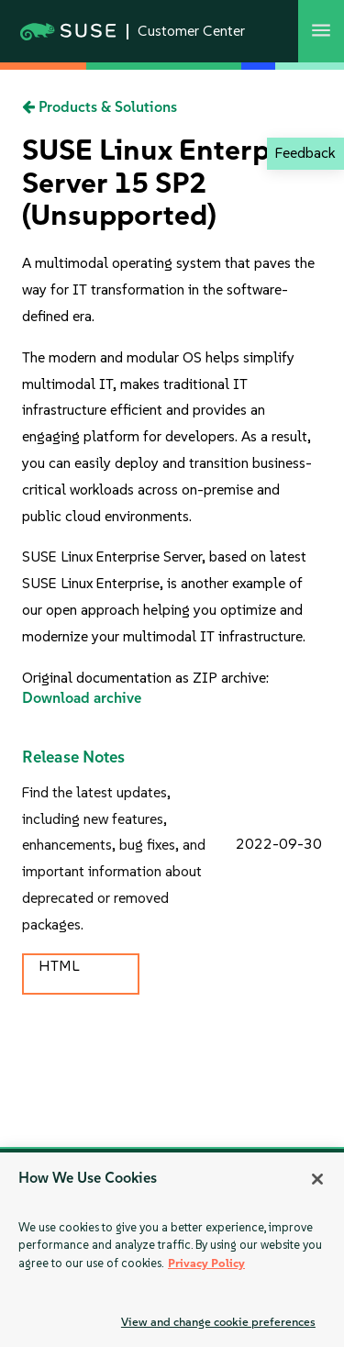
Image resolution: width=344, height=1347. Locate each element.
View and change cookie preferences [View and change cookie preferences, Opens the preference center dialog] (218, 1322)
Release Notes (73, 757)
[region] (172, 1249)
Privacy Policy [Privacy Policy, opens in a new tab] (206, 1263)
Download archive (81, 698)
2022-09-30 (279, 843)
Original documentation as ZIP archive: (145, 677)
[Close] (317, 1179)
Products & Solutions (99, 107)
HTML (59, 965)
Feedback (305, 152)
